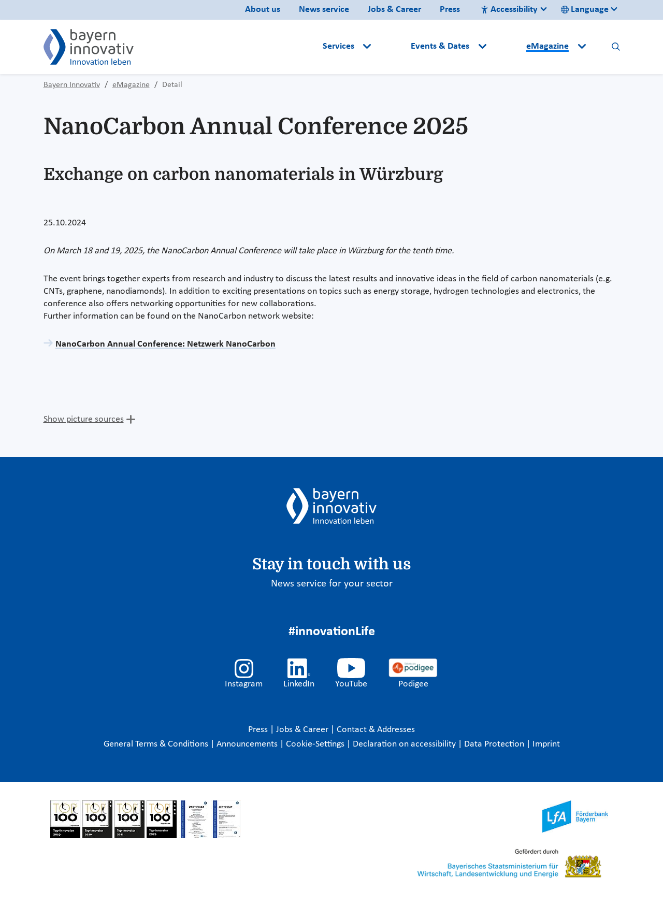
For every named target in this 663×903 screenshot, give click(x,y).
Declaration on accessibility (405, 744)
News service (324, 10)
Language (585, 10)
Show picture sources (84, 419)
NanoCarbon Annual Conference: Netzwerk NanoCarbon (165, 344)
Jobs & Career (394, 10)
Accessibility (509, 10)
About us (262, 10)
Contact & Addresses (376, 730)
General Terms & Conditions (157, 744)
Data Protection (495, 744)
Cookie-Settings (315, 744)
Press (450, 10)
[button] (392, 46)
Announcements (248, 744)
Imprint (546, 744)
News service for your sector (332, 584)
